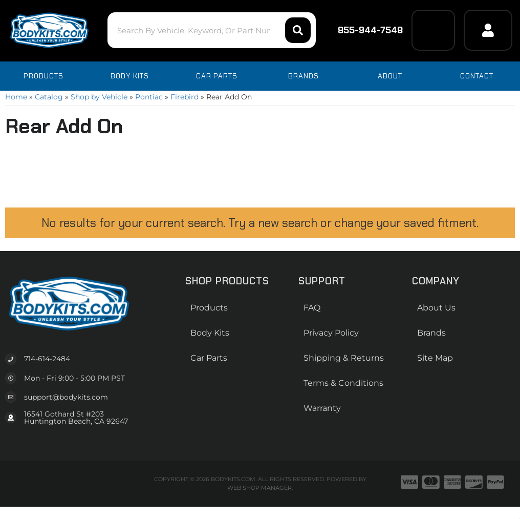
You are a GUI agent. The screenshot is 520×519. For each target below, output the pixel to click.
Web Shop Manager (259, 487)
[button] (211, 30)
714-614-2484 (47, 358)
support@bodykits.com (66, 397)
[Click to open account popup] (488, 30)
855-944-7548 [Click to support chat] (363, 30)
